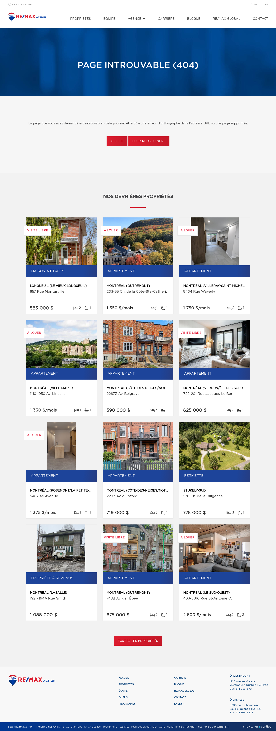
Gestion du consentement (213, 727)
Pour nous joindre (149, 141)
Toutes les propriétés (138, 641)
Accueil (117, 141)
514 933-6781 (244, 689)
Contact (260, 18)
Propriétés (80, 18)
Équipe (109, 18)
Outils (123, 697)
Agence (134, 18)
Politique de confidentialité (148, 727)
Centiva (265, 726)
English (179, 704)
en (266, 4)
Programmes (127, 704)
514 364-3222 (244, 712)
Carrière (166, 18)
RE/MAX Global (226, 18)
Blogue (193, 18)
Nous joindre (22, 4)
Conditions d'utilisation (181, 727)
